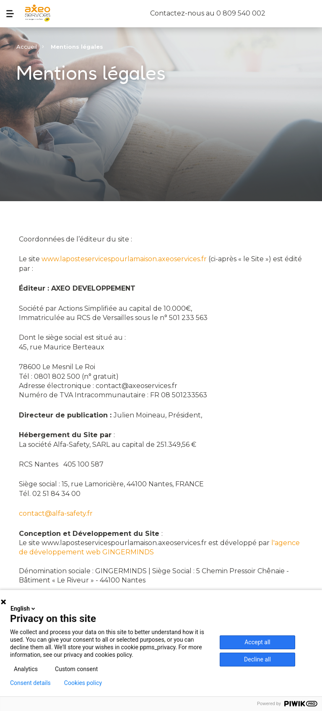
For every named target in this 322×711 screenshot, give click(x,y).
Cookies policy (83, 683)
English (23, 608)
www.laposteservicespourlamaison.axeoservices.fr (124, 259)
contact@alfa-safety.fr (56, 513)
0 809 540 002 (240, 13)
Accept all (257, 642)
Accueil (26, 46)
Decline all (257, 659)
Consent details (30, 683)
